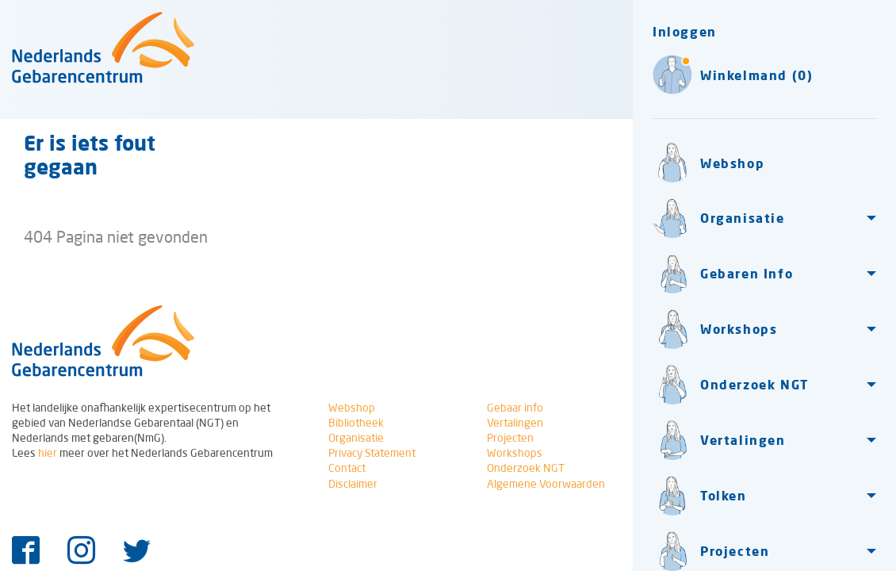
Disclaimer (352, 484)
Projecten (510, 438)
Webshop (708, 162)
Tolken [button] (700, 495)
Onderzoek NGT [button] (731, 384)
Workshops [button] (715, 329)
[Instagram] (81, 552)
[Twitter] (137, 552)
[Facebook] (26, 552)
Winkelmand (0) (733, 74)
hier (47, 453)
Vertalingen (515, 423)
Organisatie (356, 438)
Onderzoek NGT (526, 468)
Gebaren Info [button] (723, 273)
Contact (347, 468)
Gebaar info (515, 407)
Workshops (514, 453)
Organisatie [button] (719, 218)
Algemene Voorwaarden (546, 484)
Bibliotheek (356, 423)
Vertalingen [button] (719, 440)
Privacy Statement (371, 453)
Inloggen (685, 31)
